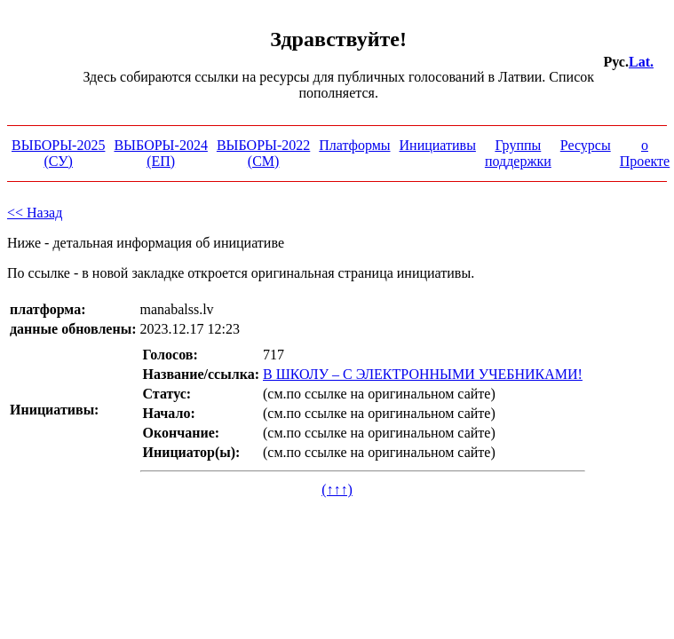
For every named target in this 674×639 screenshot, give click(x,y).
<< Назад (34, 212)
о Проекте (645, 153)
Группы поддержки (518, 153)
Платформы (354, 145)
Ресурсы (585, 145)
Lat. (641, 61)
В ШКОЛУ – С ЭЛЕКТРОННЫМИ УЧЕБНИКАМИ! (423, 374)
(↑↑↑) (337, 489)
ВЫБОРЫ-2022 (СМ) (263, 153)
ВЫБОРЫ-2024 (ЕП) (160, 153)
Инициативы (438, 145)
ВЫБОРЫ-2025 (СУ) (58, 153)
